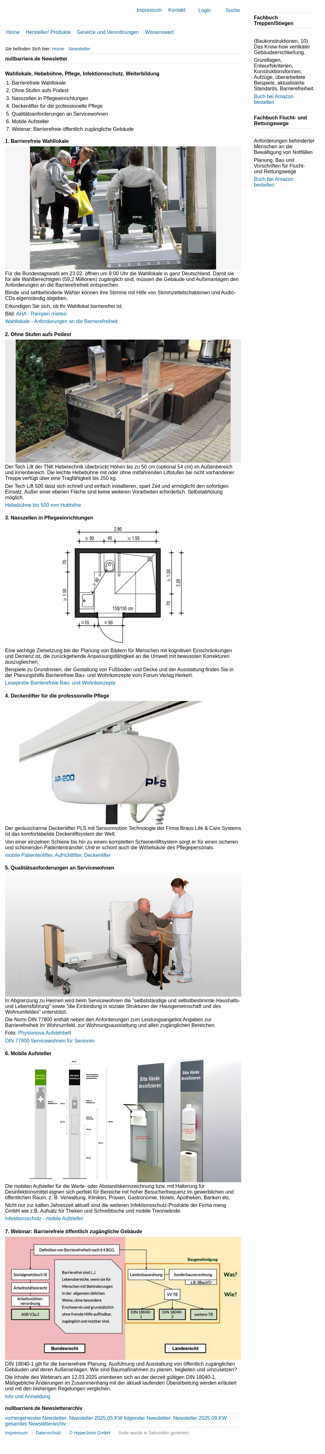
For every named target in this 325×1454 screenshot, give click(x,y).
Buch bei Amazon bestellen (274, 99)
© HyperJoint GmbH (89, 1432)
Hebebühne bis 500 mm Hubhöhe (43, 505)
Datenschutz (48, 1432)
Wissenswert (159, 32)
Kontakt (176, 10)
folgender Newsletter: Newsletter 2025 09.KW (175, 1418)
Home (13, 32)
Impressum (149, 10)
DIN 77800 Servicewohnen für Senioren (50, 1040)
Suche (233, 10)
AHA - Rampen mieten (41, 313)
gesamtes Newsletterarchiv (35, 1423)
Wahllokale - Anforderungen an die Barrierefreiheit (61, 321)
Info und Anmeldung (27, 1396)
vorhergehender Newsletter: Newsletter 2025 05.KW (64, 1418)
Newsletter (79, 48)
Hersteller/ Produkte (48, 32)
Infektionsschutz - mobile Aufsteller (44, 1218)
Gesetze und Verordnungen (108, 32)
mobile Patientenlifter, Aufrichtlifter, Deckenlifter (58, 855)
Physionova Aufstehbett (44, 1033)
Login (204, 10)
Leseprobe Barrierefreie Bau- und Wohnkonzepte (60, 683)
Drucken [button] (238, 58)
